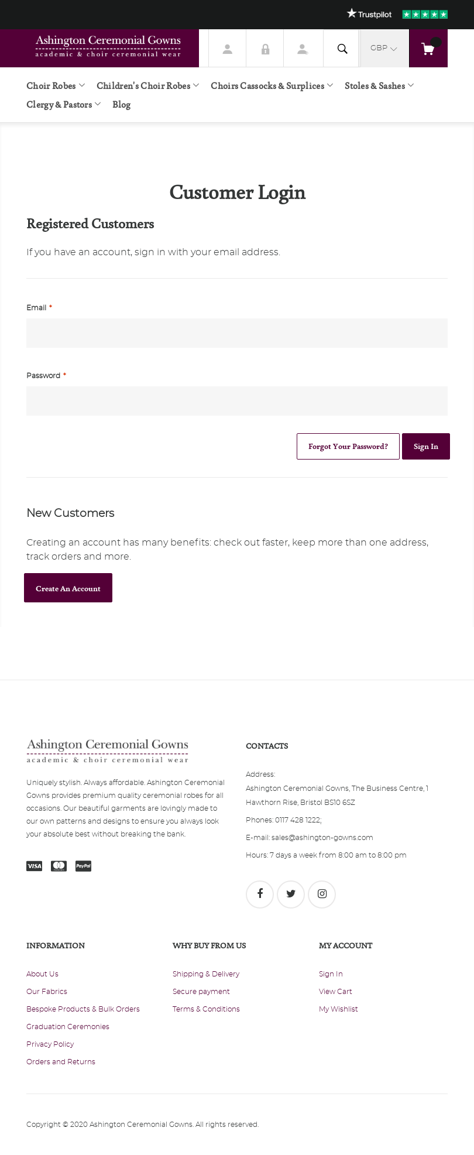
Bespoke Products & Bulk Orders (83, 1009)
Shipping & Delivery (206, 974)
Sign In (265, 48)
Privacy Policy (50, 1044)
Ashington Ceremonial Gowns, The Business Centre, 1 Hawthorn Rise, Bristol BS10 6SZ (337, 795)
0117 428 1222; (298, 820)
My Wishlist (338, 1009)
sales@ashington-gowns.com (322, 837)
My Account (227, 48)
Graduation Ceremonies (67, 1026)
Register (302, 48)
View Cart (335, 991)
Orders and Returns (60, 1061)
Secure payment (201, 991)
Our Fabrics (46, 991)
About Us (42, 974)
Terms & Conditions (206, 1009)
